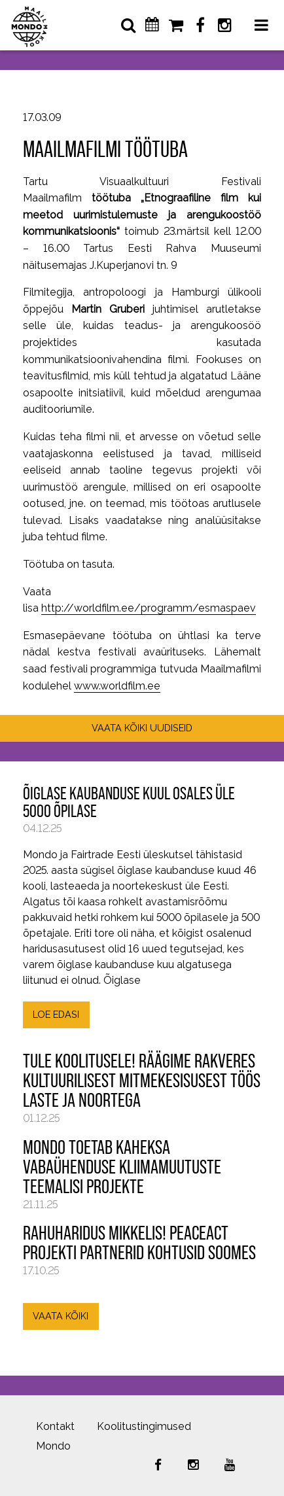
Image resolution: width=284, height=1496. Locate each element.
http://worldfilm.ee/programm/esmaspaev (148, 608)
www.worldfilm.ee (117, 686)
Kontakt (55, 1426)
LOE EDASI (56, 1014)
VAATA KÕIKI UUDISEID (142, 727)
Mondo (53, 1446)
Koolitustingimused (144, 1426)
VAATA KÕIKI (60, 1315)
